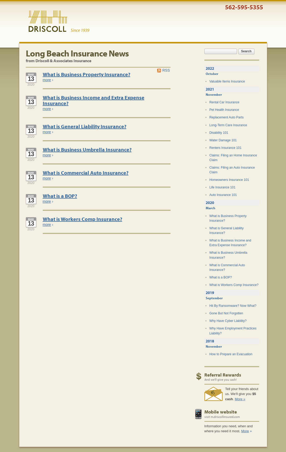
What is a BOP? (60, 196)
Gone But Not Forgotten (226, 313)
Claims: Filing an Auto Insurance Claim (232, 170)
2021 (210, 89)
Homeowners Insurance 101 (229, 180)
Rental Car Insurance (224, 102)
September (214, 298)
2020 (210, 202)
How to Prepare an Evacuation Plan (230, 356)
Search (246, 51)
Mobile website (220, 412)
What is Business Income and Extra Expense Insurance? (93, 100)
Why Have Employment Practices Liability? (233, 331)
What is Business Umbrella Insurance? (87, 149)
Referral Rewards (222, 375)
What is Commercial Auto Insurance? (86, 172)
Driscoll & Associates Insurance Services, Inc (58, 21)
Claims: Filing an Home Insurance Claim (233, 158)
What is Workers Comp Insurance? (82, 219)
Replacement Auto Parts (226, 117)
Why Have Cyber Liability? (228, 321)
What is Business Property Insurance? (86, 74)
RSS (166, 70)
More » (240, 399)
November (214, 94)
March (210, 208)
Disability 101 (218, 133)
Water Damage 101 (223, 140)
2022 (210, 68)
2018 (210, 341)
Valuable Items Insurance (227, 81)
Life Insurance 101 (222, 187)
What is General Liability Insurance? (84, 126)
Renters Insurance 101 (225, 148)
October (212, 74)
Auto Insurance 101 (223, 195)
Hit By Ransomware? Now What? (233, 306)
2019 (210, 292)
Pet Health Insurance (224, 110)
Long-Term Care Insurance (228, 125)
